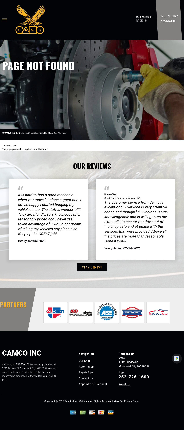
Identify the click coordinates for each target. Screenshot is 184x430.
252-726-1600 (168, 21)
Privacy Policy (132, 401)
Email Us (124, 384)
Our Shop (85, 360)
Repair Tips (86, 372)
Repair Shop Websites (77, 401)
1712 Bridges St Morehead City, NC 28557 (34, 133)
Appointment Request (93, 384)
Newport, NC (134, 198)
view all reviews (92, 267)
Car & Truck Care (112, 198)
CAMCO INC (10, 145)
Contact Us (86, 378)
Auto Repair (86, 366)
